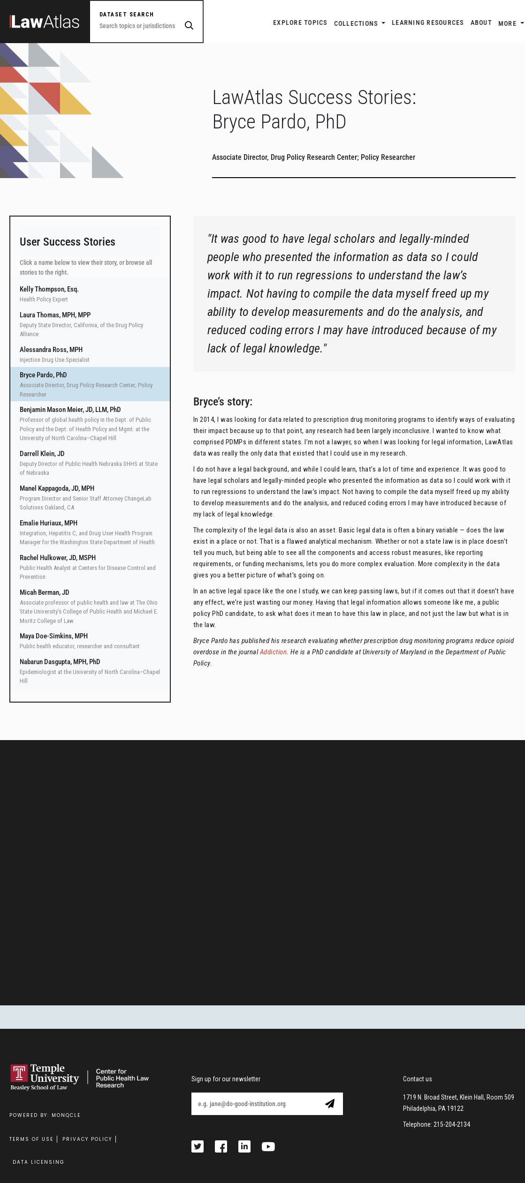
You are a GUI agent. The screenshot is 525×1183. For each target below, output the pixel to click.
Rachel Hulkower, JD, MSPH (58, 558)
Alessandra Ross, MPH (51, 349)
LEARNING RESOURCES (393, 22)
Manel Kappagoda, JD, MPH (57, 488)
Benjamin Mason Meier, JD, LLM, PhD (70, 409)
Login (506, 23)
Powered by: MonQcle (45, 1115)
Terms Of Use (31, 1139)
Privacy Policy (87, 1139)
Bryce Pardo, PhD (43, 375)
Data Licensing (39, 1162)
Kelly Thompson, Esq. (49, 289)
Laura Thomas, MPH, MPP (55, 315)
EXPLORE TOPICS (265, 22)
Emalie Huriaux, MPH (48, 523)
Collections (322, 23)
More (474, 23)
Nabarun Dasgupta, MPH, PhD (60, 662)
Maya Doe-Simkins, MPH (54, 636)
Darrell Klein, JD (42, 453)
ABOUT (446, 22)
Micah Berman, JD (44, 592)
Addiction (273, 652)
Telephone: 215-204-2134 (436, 1124)
